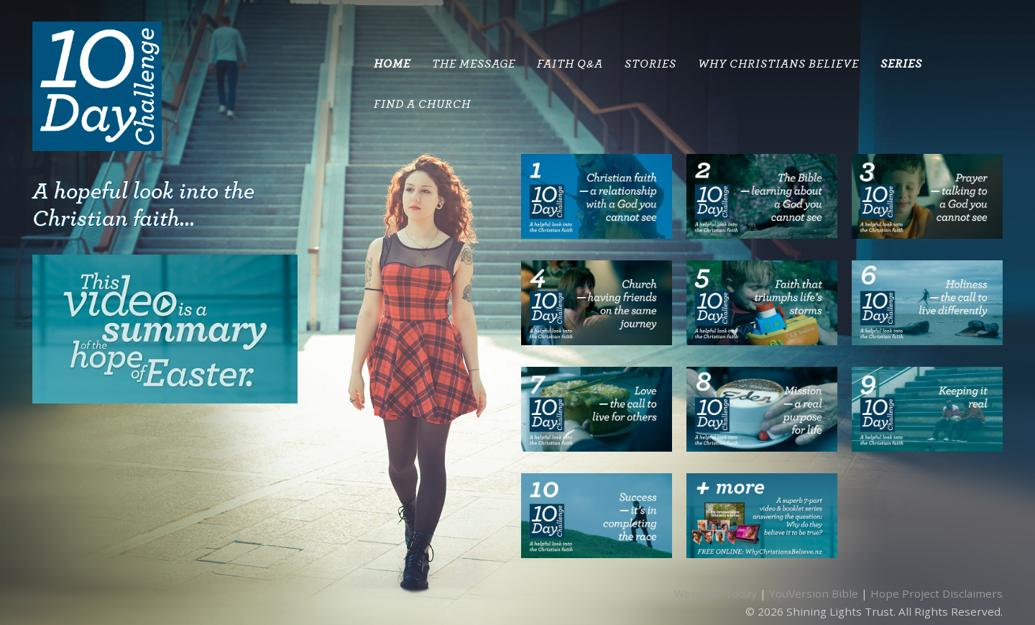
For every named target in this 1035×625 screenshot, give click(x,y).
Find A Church (422, 104)
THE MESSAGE (473, 64)
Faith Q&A (570, 64)
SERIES (901, 64)
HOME (392, 64)
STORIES (650, 64)
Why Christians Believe (778, 64)
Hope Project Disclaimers (936, 593)
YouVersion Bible (813, 593)
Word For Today (715, 593)
